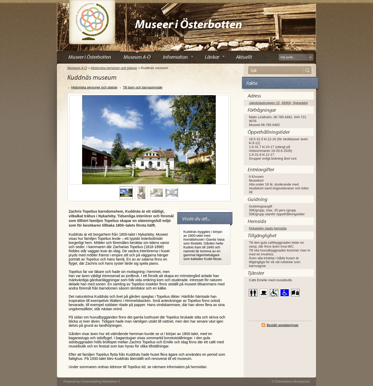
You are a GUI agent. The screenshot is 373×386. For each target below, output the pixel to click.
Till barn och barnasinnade (142, 87)
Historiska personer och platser (114, 68)
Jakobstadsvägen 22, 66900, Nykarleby (278, 103)
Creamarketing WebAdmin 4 (100, 381)
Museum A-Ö (77, 68)
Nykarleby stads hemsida (267, 228)
